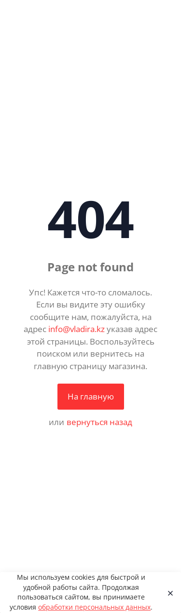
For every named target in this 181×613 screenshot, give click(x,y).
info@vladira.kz (76, 328)
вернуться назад (99, 421)
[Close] (167, 593)
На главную (91, 396)
